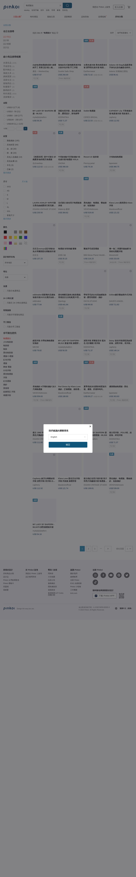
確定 (68, 444)
